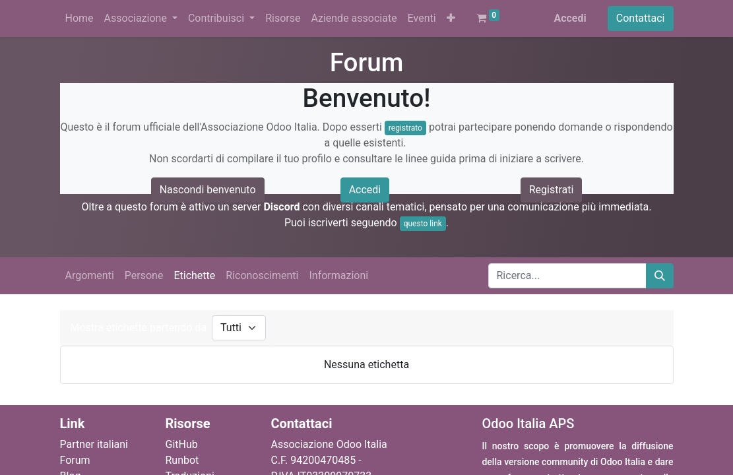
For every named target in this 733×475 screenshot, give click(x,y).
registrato (405, 128)
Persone (144, 275)
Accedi (570, 18)
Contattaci (640, 18)
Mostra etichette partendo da (139, 327)
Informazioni (338, 275)
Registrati (551, 189)
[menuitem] (79, 18)
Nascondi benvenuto (208, 189)
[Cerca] (660, 275)
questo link (423, 223)
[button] (451, 18)
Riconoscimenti (262, 275)
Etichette (194, 275)
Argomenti (89, 275)
